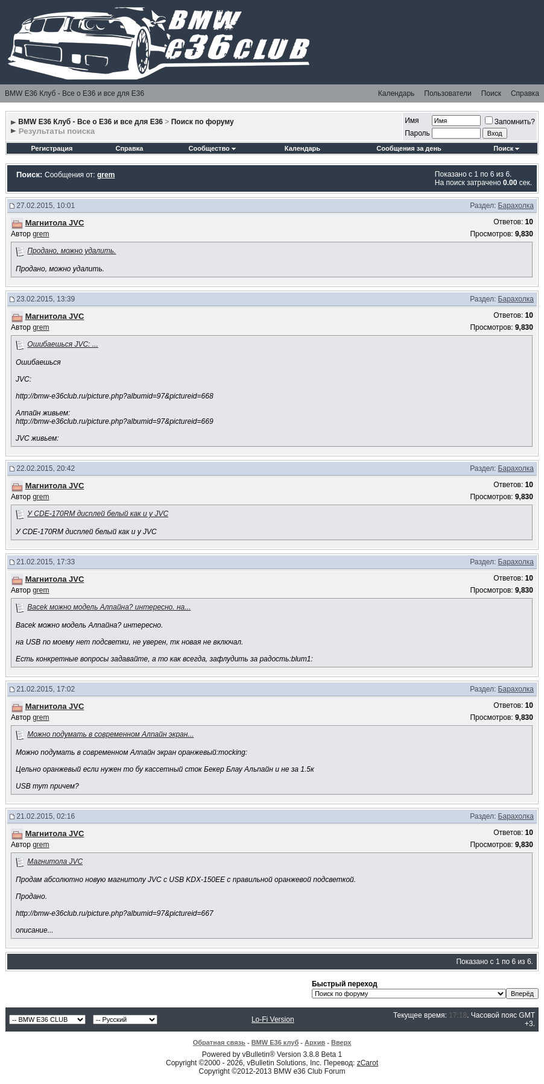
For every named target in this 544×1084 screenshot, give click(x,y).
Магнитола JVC (55, 861)
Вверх (341, 1042)
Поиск (491, 93)
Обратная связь (219, 1042)
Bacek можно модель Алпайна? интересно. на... (109, 607)
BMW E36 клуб (275, 1042)
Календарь (396, 93)
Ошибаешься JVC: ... (62, 344)
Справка (525, 93)
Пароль (417, 133)
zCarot (367, 1063)
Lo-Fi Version (272, 1019)
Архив (315, 1042)
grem (41, 234)
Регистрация (52, 148)
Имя (412, 120)
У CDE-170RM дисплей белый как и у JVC (97, 513)
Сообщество (212, 148)
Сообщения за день (408, 148)
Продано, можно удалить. (71, 251)
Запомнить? (510, 122)
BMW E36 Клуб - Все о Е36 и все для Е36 (74, 93)
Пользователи (447, 93)
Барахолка (516, 205)
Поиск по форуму (202, 122)
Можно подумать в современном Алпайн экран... (110, 734)
